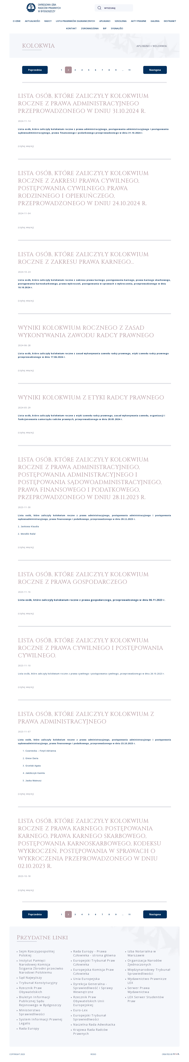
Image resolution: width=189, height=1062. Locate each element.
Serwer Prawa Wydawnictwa (139, 990)
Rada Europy (29, 1028)
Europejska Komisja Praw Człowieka (93, 972)
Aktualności (32, 20)
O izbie (17, 20)
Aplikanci (104, 20)
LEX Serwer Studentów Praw (146, 999)
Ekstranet (170, 20)
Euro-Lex (80, 1010)
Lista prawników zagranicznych (75, 20)
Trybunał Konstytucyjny (38, 983)
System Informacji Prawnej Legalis (40, 1021)
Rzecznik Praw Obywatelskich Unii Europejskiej (88, 1001)
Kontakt (71, 28)
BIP (104, 28)
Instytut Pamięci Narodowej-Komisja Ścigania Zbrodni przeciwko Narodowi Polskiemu (41, 966)
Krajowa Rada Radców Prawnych (90, 1032)
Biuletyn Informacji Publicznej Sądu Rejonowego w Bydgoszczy (40, 1001)
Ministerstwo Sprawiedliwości (32, 1012)
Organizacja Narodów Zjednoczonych (145, 962)
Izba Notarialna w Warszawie (142, 953)
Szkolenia (121, 20)
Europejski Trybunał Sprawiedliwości (89, 1017)
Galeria (155, 20)
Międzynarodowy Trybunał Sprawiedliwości (149, 972)
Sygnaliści (117, 28)
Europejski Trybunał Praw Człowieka (94, 962)
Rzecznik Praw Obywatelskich (30, 990)
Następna (155, 70)
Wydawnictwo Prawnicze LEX (147, 981)
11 (129, 70)
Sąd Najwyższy (30, 978)
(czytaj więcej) (26, 146)
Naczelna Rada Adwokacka (94, 1024)
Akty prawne (138, 20)
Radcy (48, 20)
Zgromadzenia (90, 28)
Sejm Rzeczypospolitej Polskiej (37, 953)
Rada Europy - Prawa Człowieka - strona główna (94, 953)
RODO (93, 1054)
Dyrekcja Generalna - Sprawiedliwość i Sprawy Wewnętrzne (93, 988)
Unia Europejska (86, 979)
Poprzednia (35, 70)
